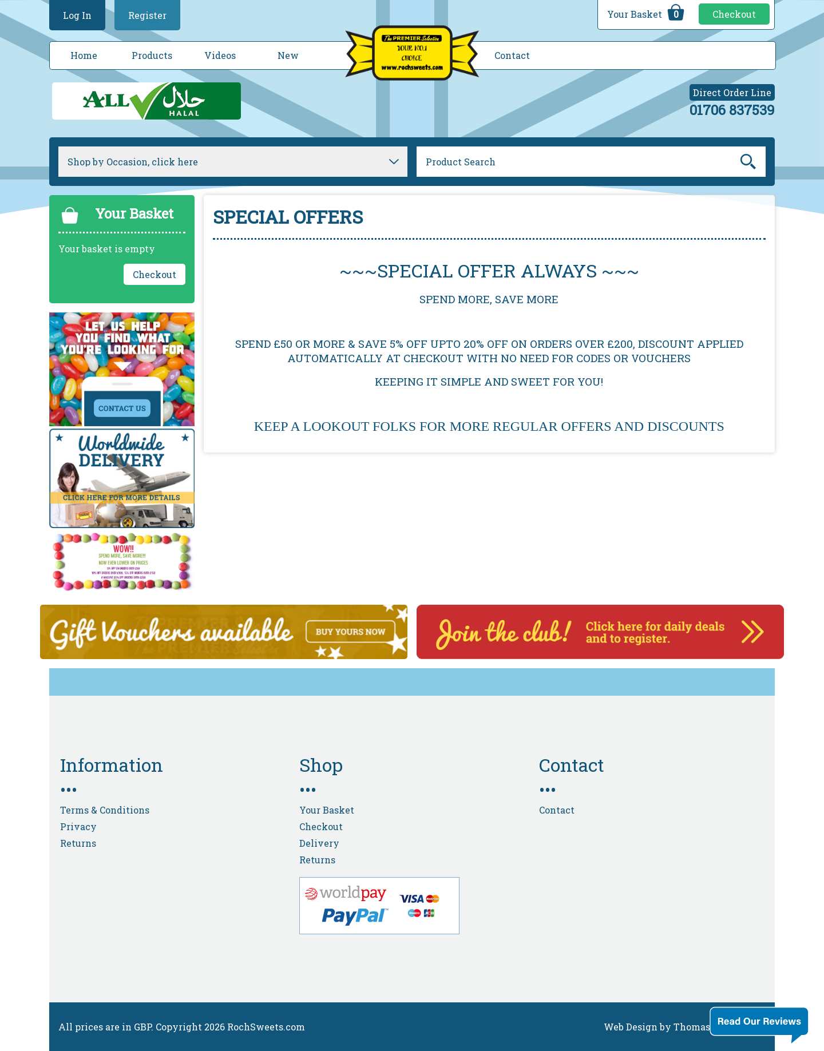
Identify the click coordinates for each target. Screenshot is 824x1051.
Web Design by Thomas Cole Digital (685, 1027)
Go (748, 162)
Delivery (319, 843)
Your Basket (647, 12)
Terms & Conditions (104, 810)
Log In (77, 15)
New (288, 55)
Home (83, 55)
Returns (78, 843)
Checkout (734, 14)
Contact (512, 55)
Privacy (78, 826)
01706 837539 (732, 110)
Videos (220, 55)
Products (152, 55)
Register (147, 15)
